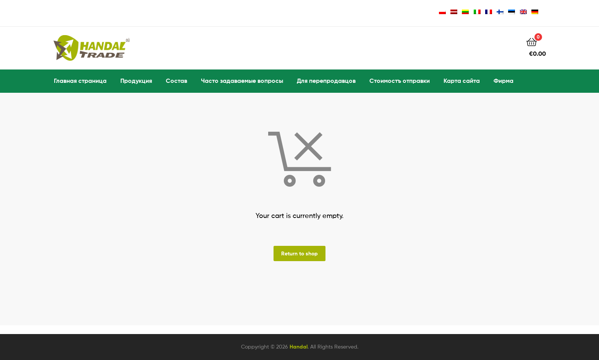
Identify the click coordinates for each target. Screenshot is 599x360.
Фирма (503, 80)
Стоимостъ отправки (399, 80)
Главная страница (80, 80)
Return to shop (299, 253)
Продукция (136, 80)
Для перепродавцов (326, 80)
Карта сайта (462, 80)
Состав (176, 80)
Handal (299, 346)
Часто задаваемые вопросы (242, 80)
